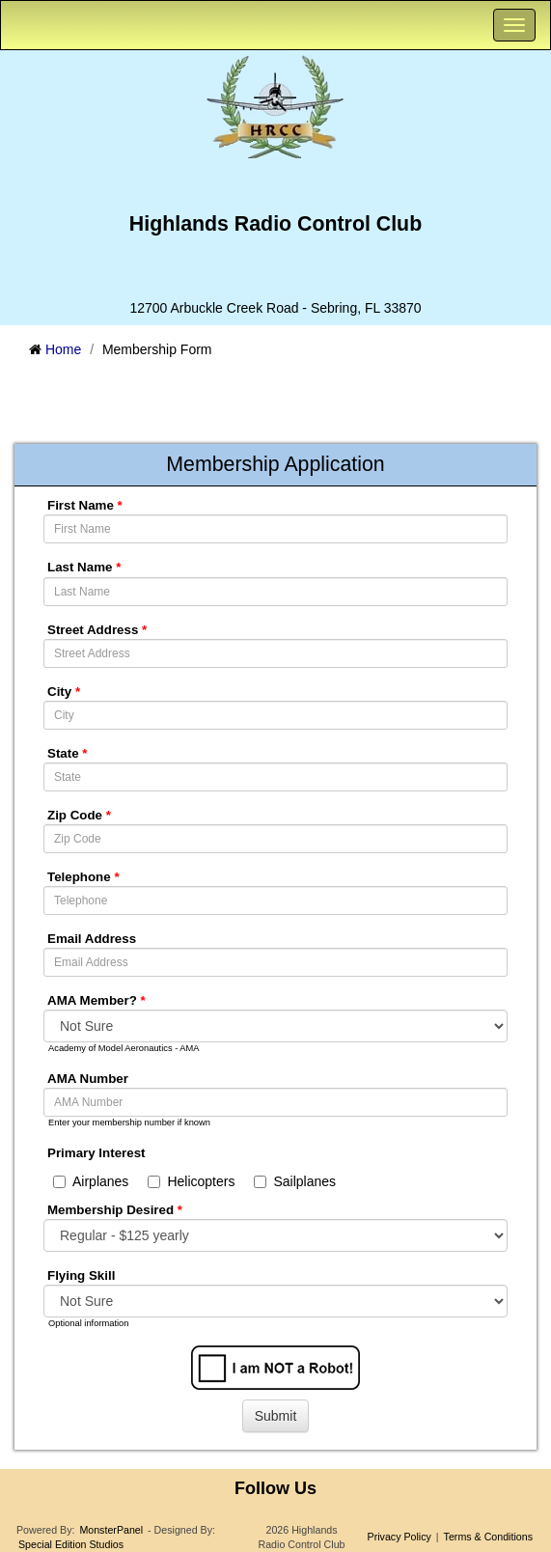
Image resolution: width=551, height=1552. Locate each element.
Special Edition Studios (71, 1544)
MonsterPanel (111, 1530)
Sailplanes (295, 1181)
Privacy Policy (399, 1536)
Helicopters (191, 1181)
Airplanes (90, 1181)
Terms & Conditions (488, 1536)
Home (63, 349)
